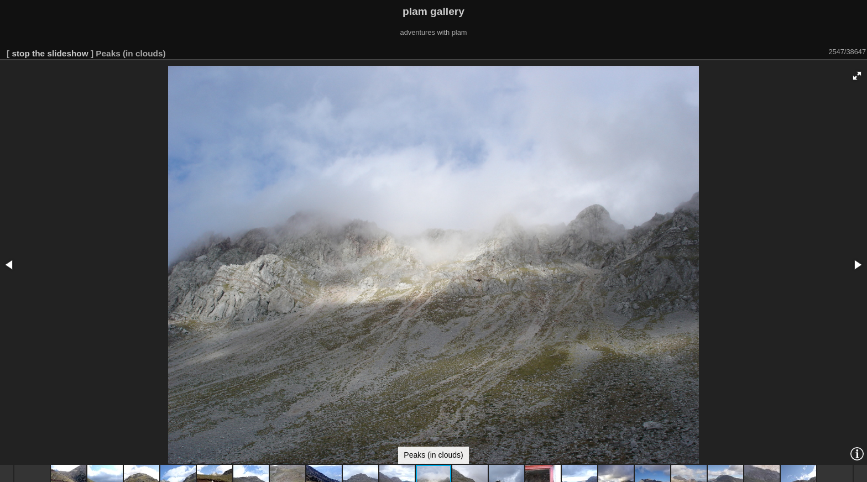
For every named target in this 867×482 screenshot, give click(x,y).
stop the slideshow (50, 53)
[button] (857, 76)
